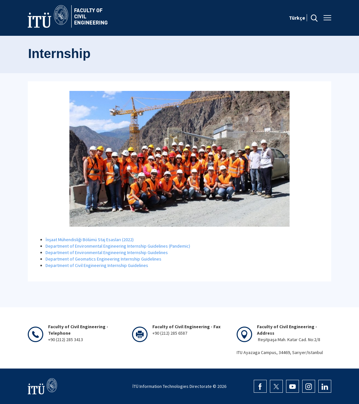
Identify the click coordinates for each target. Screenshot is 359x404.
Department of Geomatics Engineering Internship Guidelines (103, 259)
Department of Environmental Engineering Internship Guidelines (107, 252)
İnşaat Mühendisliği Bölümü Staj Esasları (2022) (90, 239)
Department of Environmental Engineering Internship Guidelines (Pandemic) (118, 246)
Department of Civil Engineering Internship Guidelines (97, 265)
